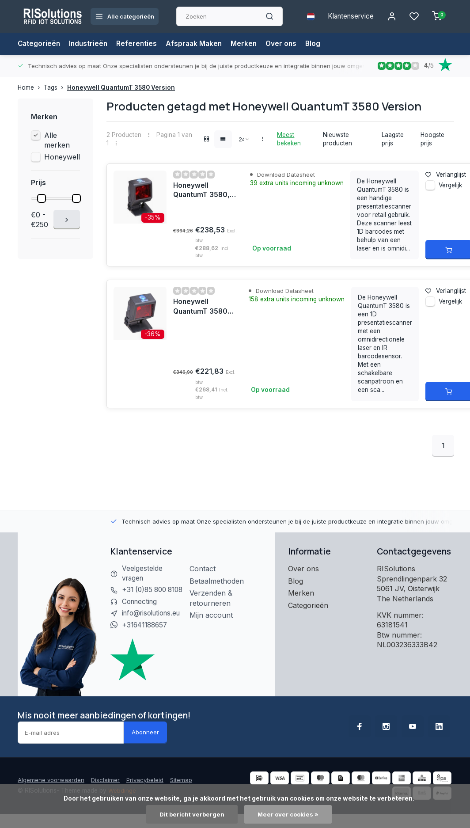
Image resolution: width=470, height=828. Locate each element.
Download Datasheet (286, 174)
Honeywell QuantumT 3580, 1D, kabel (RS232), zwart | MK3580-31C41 (204, 191)
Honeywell (62, 156)
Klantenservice (347, 16)
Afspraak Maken (198, 43)
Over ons (287, 43)
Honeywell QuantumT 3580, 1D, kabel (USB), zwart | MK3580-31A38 (202, 307)
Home (31, 87)
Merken (248, 43)
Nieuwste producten (337, 139)
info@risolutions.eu (154, 624)
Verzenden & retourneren (214, 598)
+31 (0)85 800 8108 (146, 595)
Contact (206, 568)
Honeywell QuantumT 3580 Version (121, 87)
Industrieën (90, 43)
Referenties (139, 43)
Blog (319, 43)
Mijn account (214, 615)
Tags (55, 87)
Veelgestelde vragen (142, 573)
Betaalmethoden (220, 581)
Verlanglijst (445, 174)
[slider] (41, 198)
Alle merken (57, 140)
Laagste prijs (393, 139)
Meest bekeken (289, 139)
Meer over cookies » (289, 814)
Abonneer (145, 744)
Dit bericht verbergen (191, 814)
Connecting (141, 612)
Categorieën (39, 43)
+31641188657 (146, 637)
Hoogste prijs (432, 139)
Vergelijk (450, 188)
